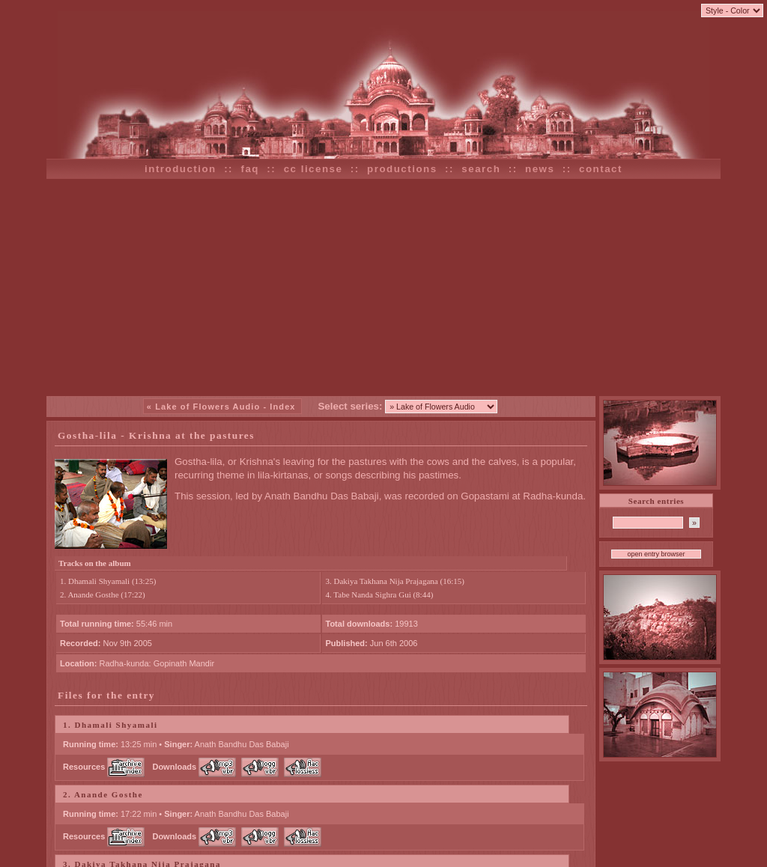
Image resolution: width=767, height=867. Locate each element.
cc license (313, 168)
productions (402, 168)
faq (249, 168)
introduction (180, 168)
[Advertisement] (383, 287)
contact (600, 168)
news (539, 168)
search (480, 168)
